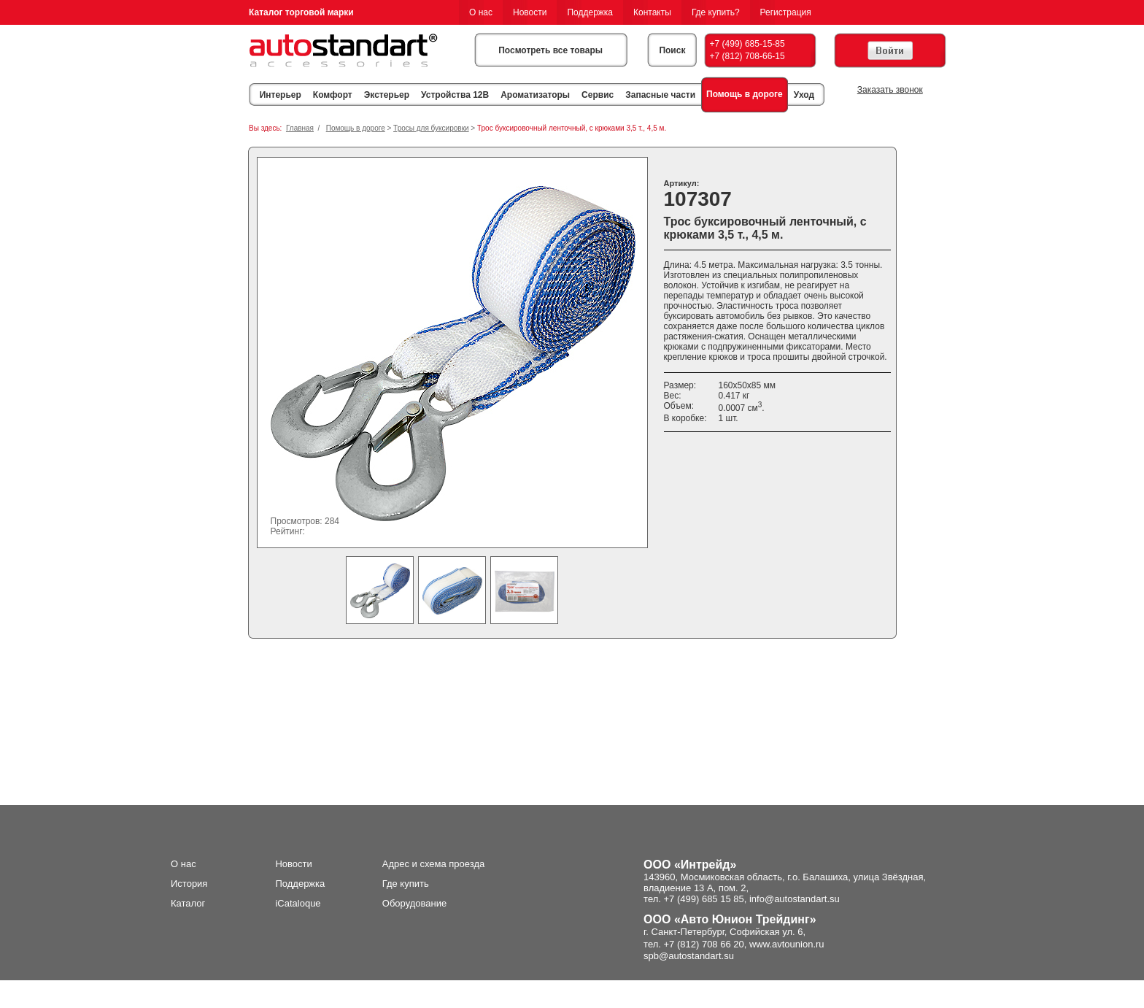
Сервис (597, 95)
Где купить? (716, 12)
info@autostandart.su (794, 898)
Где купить (405, 883)
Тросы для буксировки (430, 128)
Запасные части (660, 95)
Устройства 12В (455, 95)
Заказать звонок (890, 90)
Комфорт (332, 95)
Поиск (672, 50)
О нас (480, 12)
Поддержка (590, 12)
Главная (300, 128)
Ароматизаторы (535, 95)
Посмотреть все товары (550, 50)
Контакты (652, 12)
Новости (529, 12)
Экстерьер (386, 95)
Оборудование (414, 903)
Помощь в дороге (744, 94)
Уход (804, 95)
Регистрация (785, 12)
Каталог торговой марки (301, 12)
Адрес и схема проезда (433, 863)
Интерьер (280, 95)
